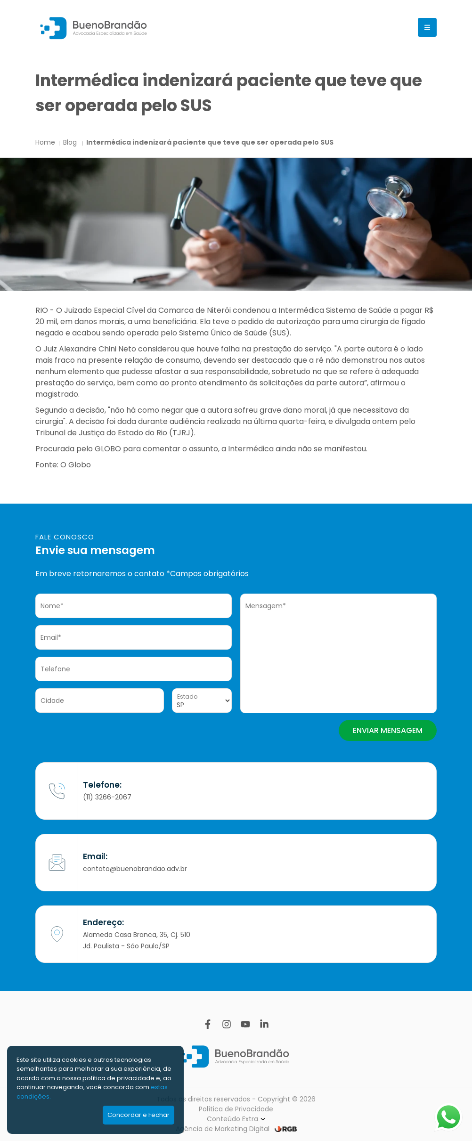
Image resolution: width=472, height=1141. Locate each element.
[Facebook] (207, 1024)
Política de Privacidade (236, 1109)
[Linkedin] (264, 1024)
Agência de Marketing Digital (222, 1128)
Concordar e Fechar (138, 1114)
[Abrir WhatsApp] (448, 1117)
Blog (71, 142)
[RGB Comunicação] (285, 1129)
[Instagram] (226, 1024)
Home (45, 142)
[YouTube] (245, 1024)
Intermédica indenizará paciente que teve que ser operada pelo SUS (210, 142)
